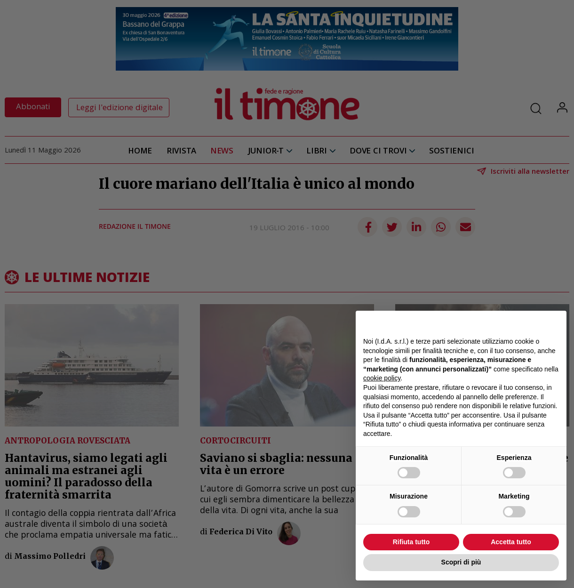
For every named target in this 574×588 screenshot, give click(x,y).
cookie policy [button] (381, 378)
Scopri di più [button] (461, 562)
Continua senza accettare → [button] (515, 322)
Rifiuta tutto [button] (411, 542)
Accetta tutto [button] (511, 542)
